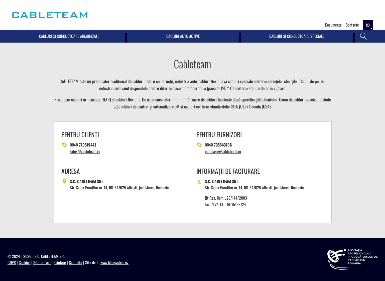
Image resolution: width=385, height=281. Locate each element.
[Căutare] (363, 36)
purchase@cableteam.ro (223, 151)
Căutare (60, 262)
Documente (333, 25)
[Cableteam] (49, 15)
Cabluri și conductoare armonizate (69, 36)
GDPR (12, 262)
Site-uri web (42, 262)
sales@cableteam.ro (85, 151)
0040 (83, 145)
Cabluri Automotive (183, 36)
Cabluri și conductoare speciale (296, 36)
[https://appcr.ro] (352, 259)
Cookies (24, 262)
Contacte (352, 25)
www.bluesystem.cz (114, 262)
